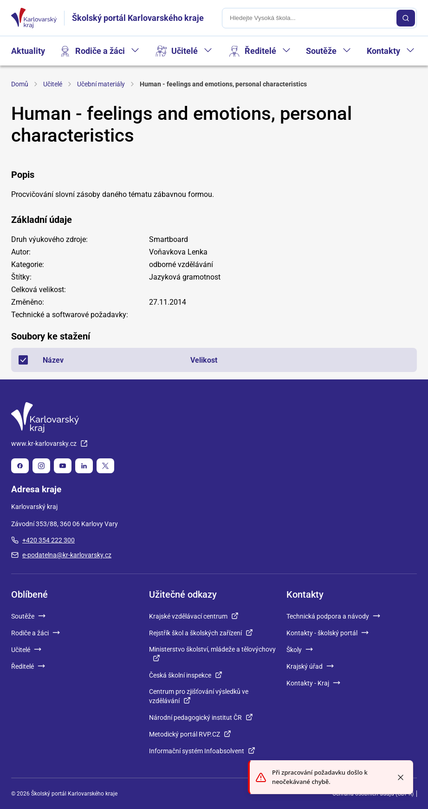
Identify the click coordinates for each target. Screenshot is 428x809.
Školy (299, 649)
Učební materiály (101, 84)
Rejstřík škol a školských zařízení (201, 633)
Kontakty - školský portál (327, 633)
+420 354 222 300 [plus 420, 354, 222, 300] (43, 540)
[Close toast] (400, 777)
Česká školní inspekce (185, 675)
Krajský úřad (310, 666)
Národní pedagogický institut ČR (201, 717)
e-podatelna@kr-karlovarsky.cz (61, 555)
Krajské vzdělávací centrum (194, 616)
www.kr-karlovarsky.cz (49, 443)
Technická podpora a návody (333, 616)
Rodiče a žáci (100, 51)
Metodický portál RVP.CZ (190, 734)
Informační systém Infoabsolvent (202, 751)
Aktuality (28, 51)
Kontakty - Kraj (313, 683)
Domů (19, 84)
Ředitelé (260, 51)
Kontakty (383, 51)
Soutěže (321, 51)
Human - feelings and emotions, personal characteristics (223, 84)
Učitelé (184, 51)
